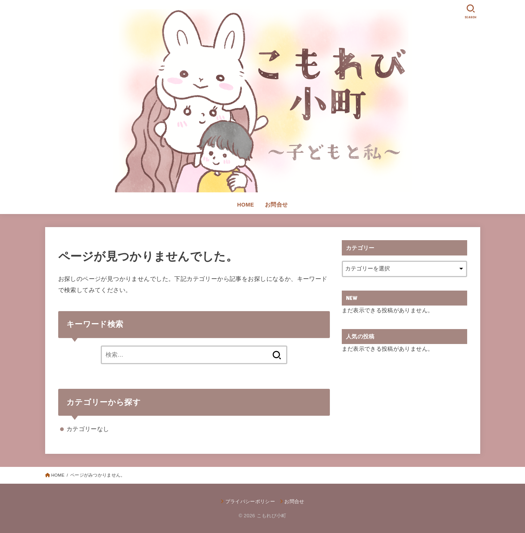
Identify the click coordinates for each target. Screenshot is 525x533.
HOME (245, 205)
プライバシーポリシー (250, 501)
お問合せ (276, 205)
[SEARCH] (471, 11)
